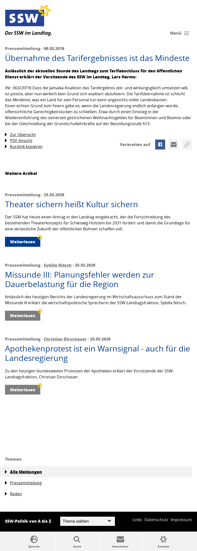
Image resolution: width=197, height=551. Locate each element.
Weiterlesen (25, 241)
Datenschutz (156, 519)
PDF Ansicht (18, 141)
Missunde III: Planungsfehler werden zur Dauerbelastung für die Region (79, 279)
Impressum (181, 519)
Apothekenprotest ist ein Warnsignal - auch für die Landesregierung (97, 353)
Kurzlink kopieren (24, 147)
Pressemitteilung (23, 483)
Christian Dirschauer (65, 339)
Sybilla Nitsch (58, 265)
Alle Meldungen (23, 472)
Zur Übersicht (20, 135)
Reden (13, 494)
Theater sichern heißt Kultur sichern (71, 204)
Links (137, 519)
